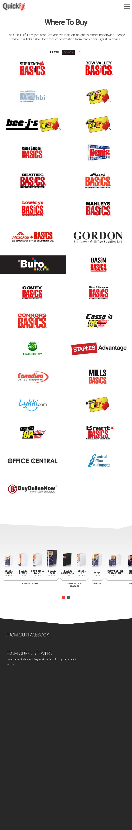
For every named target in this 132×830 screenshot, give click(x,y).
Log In (66, 784)
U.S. (79, 52)
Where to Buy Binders (66, 770)
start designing (66, 719)
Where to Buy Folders (66, 773)
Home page (52, 801)
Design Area (66, 781)
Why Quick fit (66, 759)
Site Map (82, 801)
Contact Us (66, 777)
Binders (66, 762)
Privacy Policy (67, 801)
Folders (66, 766)
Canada (68, 52)
